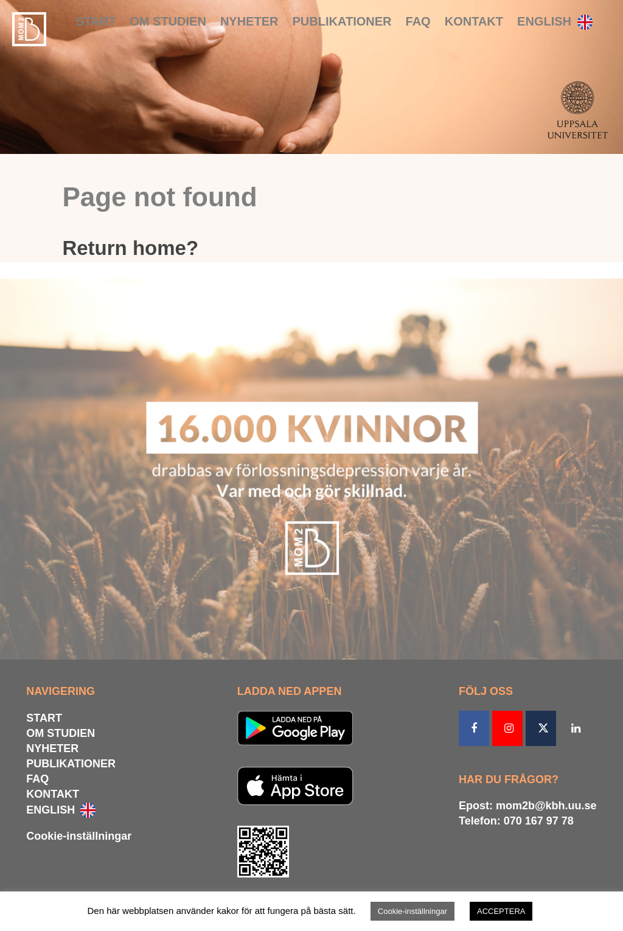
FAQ (418, 21)
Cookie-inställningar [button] (412, 911)
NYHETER (249, 21)
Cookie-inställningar (78, 836)
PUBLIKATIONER (342, 21)
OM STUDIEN (168, 21)
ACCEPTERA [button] (501, 911)
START (96, 21)
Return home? (130, 248)
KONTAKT (474, 21)
